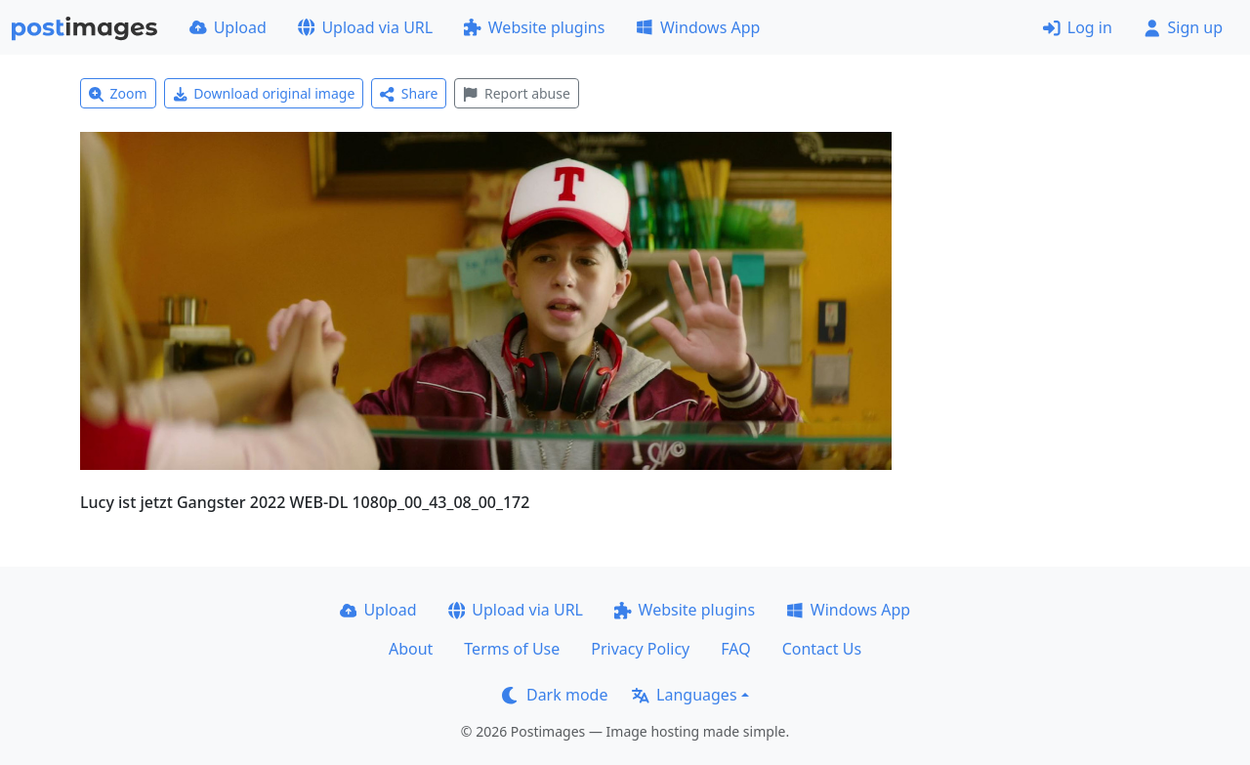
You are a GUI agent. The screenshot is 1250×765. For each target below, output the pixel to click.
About (411, 648)
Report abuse (516, 93)
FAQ (735, 648)
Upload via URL (365, 27)
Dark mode (554, 694)
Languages (684, 694)
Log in (1077, 27)
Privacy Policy (640, 648)
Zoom (118, 93)
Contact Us (821, 648)
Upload (228, 27)
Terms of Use (512, 648)
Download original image (264, 93)
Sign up (1183, 27)
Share (409, 93)
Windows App (698, 27)
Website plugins (534, 27)
